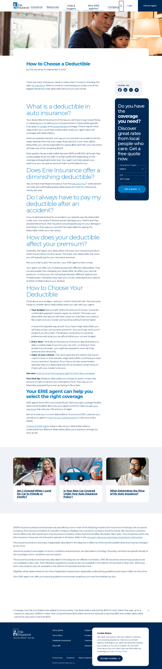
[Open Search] (121, 6)
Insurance (41, 5)
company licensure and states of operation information (115, 537)
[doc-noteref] (86, 184)
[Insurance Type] (132, 169)
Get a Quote (57, 630)
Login (129, 6)
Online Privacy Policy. (118, 651)
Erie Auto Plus (79, 184)
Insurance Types (128, 165)
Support (88, 630)
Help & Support (71, 5)
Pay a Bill (56, 646)
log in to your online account (62, 418)
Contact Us (89, 635)
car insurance (38, 85)
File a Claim (57, 635)
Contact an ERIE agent (37, 426)
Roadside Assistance (61, 640)
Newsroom (89, 646)
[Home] (22, 5)
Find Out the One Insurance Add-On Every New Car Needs (65, 373)
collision (43, 126)
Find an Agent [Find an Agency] (150, 6)
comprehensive (60, 126)
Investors (89, 640)
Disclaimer (71, 658)
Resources (55, 5)
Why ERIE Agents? (91, 5)
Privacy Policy (57, 658)
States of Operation (85, 658)
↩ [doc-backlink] (148, 610)
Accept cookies (108, 658)
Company (108, 5)
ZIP (121, 175)
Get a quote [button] (130, 189)
